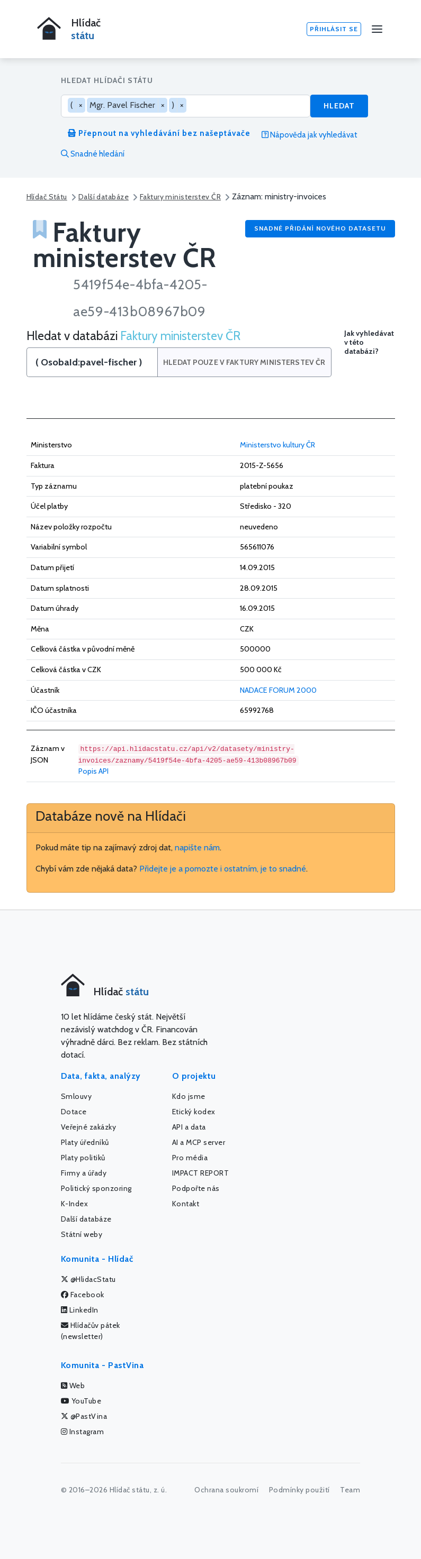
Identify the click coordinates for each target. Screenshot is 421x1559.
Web (73, 1385)
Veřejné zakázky (89, 1127)
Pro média (190, 1157)
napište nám (197, 847)
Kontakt (186, 1203)
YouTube (81, 1401)
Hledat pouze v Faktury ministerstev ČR (244, 362)
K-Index (74, 1203)
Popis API (93, 771)
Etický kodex (194, 1111)
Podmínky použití (299, 1489)
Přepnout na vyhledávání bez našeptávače (159, 133)
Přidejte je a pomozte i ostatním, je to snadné (222, 869)
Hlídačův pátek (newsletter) (90, 1330)
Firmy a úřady (84, 1173)
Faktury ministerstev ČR (180, 196)
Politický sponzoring (96, 1188)
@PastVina (84, 1416)
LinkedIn (79, 1310)
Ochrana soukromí (226, 1489)
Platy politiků (83, 1157)
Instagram (82, 1431)
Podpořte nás (196, 1188)
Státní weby (82, 1234)
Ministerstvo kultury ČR (277, 445)
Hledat (339, 106)
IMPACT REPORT (200, 1173)
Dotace (74, 1111)
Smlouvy (76, 1096)
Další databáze (103, 196)
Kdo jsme (188, 1096)
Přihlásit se (334, 29)
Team (350, 1489)
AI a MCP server (199, 1142)
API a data (189, 1127)
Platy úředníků (85, 1142)
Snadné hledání (92, 154)
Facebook (82, 1294)
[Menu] (377, 29)
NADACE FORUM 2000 (278, 690)
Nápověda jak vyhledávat (309, 135)
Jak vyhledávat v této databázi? (369, 342)
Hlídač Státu (46, 196)
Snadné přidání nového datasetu (320, 228)
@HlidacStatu (88, 1279)
